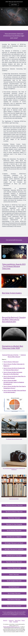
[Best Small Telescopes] (14, 587)
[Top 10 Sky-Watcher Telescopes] (14, 562)
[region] (14, 3)
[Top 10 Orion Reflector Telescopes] (14, 511)
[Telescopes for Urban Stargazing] (14, 524)
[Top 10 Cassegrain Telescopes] (14, 580)
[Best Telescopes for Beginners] (14, 537)
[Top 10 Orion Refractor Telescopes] (14, 505)
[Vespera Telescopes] (14, 574)
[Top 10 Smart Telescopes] (14, 518)
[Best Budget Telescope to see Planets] (14, 543)
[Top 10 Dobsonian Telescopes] (14, 530)
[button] (2, 9)
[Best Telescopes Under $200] (14, 606)
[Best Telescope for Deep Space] (14, 555)
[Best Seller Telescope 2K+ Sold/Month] (14, 549)
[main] (14, 35)
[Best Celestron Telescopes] (14, 599)
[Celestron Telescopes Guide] (14, 568)
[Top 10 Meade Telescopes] (14, 593)
